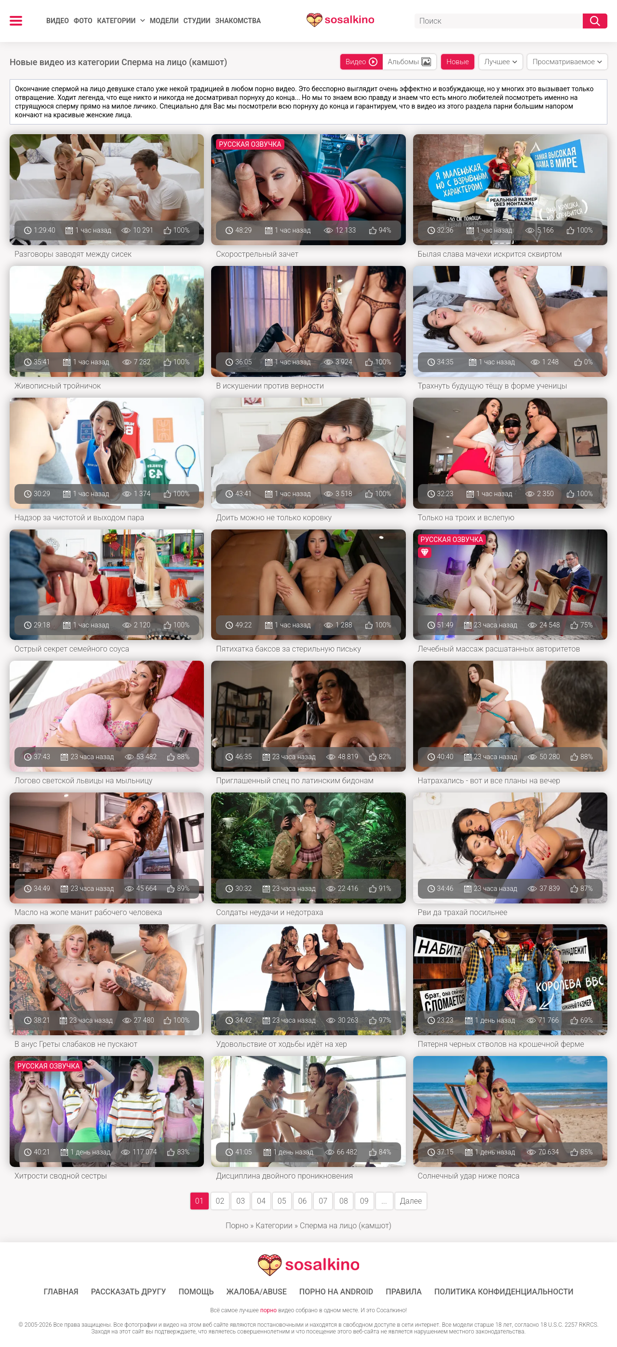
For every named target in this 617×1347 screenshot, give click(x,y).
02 (220, 1201)
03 (240, 1201)
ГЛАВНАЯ (61, 1292)
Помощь (196, 1292)
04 (261, 1201)
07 (323, 1201)
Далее (411, 1201)
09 (364, 1201)
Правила (404, 1292)
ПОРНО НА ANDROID (336, 1292)
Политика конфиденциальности (504, 1292)
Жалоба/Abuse (257, 1292)
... (384, 1201)
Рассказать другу (128, 1292)
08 (343, 1201)
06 (302, 1201)
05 (282, 1201)
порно (268, 1310)
